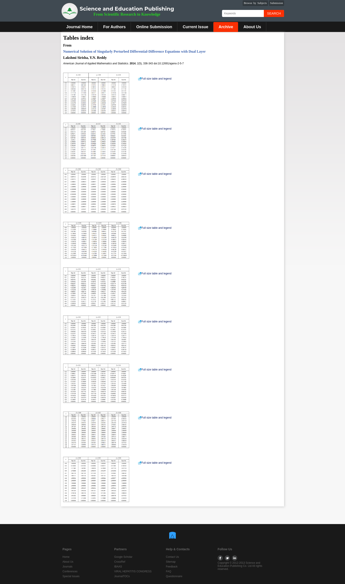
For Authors (114, 27)
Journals (67, 566)
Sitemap (171, 561)
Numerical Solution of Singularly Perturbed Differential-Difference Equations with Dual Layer (134, 51)
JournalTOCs (122, 576)
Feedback (172, 566)
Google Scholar (123, 556)
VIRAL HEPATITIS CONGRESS (133, 571)
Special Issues (70, 576)
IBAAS (118, 566)
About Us (252, 27)
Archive (225, 27)
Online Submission (154, 27)
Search (274, 13)
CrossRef (119, 561)
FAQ (168, 571)
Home (66, 556)
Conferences (69, 571)
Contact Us (172, 556)
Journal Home (79, 27)
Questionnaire (174, 576)
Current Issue (195, 27)
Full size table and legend (154, 78)
